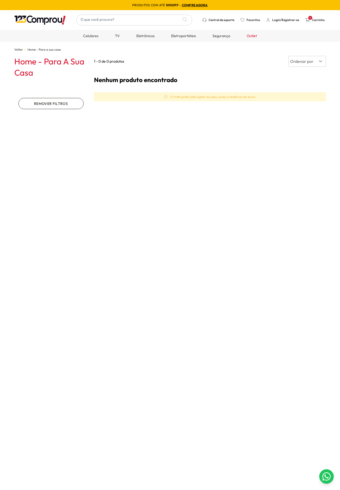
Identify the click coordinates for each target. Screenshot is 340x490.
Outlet (252, 36)
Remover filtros (51, 103)
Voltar (18, 49)
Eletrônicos (145, 36)
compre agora (195, 5)
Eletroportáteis (183, 36)
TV (117, 36)
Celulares (90, 36)
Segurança (221, 36)
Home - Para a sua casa (44, 49)
